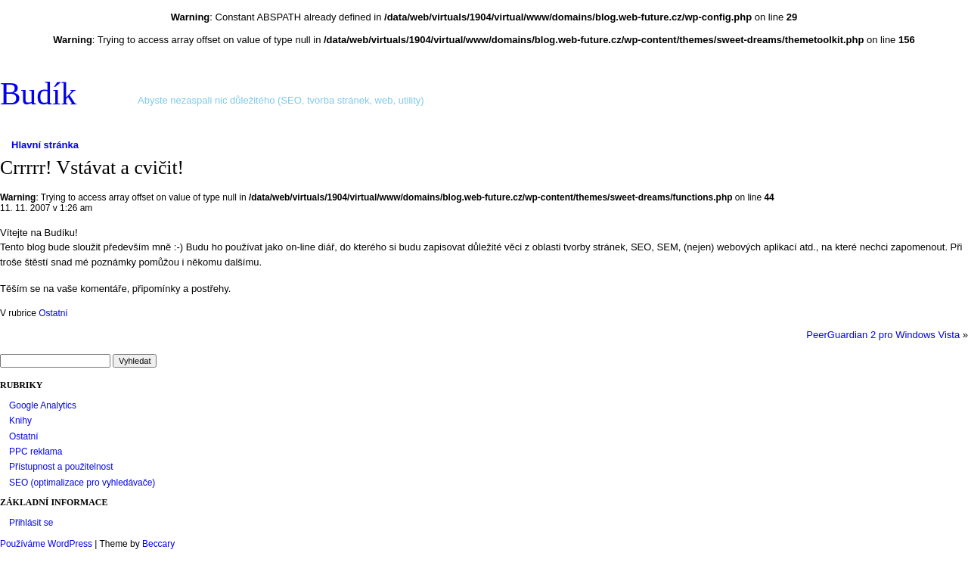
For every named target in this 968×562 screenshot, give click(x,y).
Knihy (20, 420)
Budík (38, 93)
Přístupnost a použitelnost (61, 466)
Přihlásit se (31, 522)
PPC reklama (35, 451)
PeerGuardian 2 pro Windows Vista (883, 334)
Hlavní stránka (45, 145)
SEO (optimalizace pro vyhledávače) (82, 482)
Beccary (158, 544)
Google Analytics (42, 405)
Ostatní (53, 313)
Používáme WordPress (46, 544)
